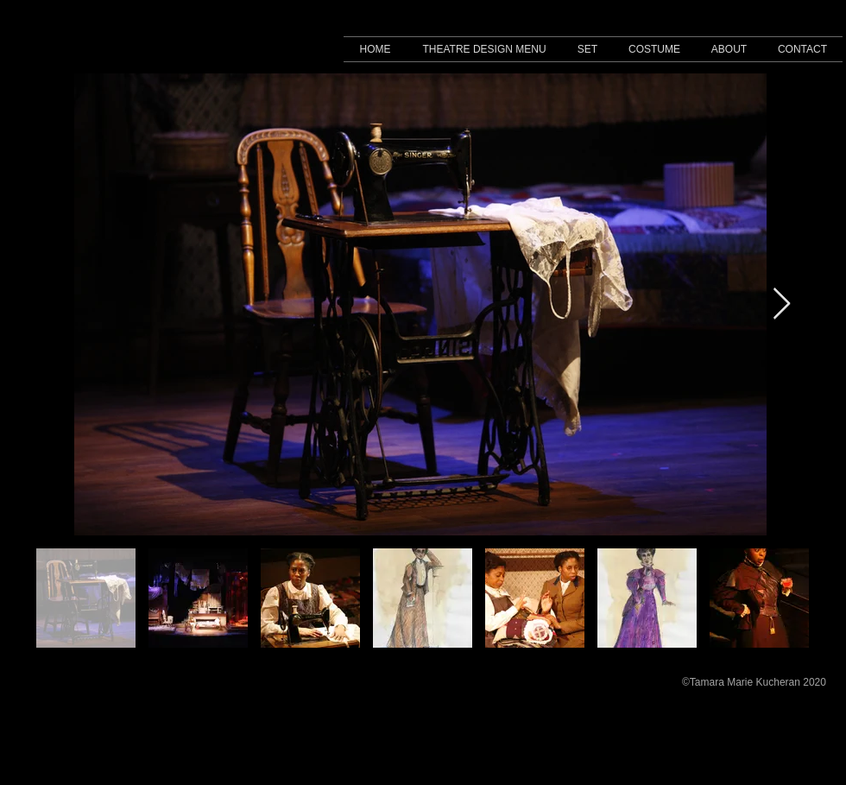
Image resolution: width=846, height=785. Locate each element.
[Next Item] (782, 304)
